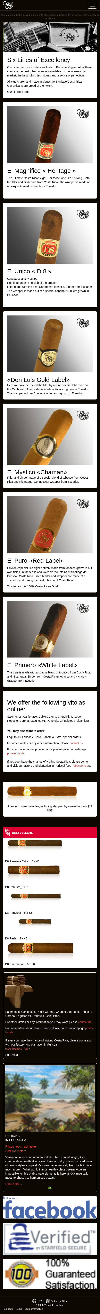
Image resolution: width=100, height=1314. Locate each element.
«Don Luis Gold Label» (38, 379)
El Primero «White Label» (42, 665)
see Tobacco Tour (17, 1048)
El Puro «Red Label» (35, 560)
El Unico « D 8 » (29, 271)
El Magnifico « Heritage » (41, 170)
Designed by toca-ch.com (34, 1301)
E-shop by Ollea (59, 1301)
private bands (15, 753)
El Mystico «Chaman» (37, 472)
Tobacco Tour (80, 765)
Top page (8, 1308)
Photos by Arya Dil (41, 1301)
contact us (76, 743)
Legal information (34, 1308)
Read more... (13, 1183)
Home (19, 1308)
